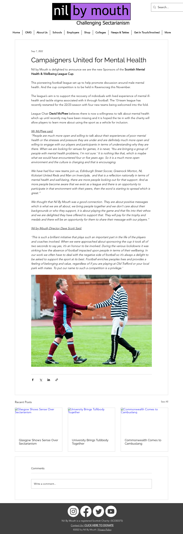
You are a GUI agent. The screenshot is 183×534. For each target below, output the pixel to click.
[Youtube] (111, 511)
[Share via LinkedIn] (48, 379)
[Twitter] (98, 511)
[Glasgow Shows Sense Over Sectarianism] (38, 421)
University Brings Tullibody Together (90, 441)
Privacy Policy (104, 529)
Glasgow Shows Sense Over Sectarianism (38, 441)
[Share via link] (56, 379)
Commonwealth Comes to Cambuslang (143, 441)
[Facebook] (86, 511)
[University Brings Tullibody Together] (91, 421)
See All (164, 401)
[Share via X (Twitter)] (40, 379)
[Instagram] (73, 511)
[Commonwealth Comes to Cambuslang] (144, 421)
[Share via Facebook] (32, 379)
